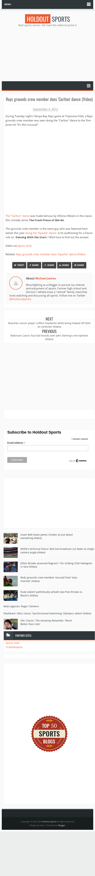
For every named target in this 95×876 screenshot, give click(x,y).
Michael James (45, 278)
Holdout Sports (49, 821)
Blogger (61, 825)
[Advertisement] (47, 54)
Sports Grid (24, 245)
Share (34, 264)
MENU (7, 4)
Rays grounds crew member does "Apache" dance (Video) (50, 254)
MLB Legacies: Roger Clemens (21, 606)
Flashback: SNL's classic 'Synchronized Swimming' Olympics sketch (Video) (47, 613)
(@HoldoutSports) (20, 299)
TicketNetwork (14, 647)
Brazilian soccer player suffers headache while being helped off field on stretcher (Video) (49, 324)
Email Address (16, 443)
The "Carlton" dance (18, 216)
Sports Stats (13, 642)
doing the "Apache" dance (40, 233)
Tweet (19, 264)
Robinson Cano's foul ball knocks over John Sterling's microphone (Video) (49, 337)
